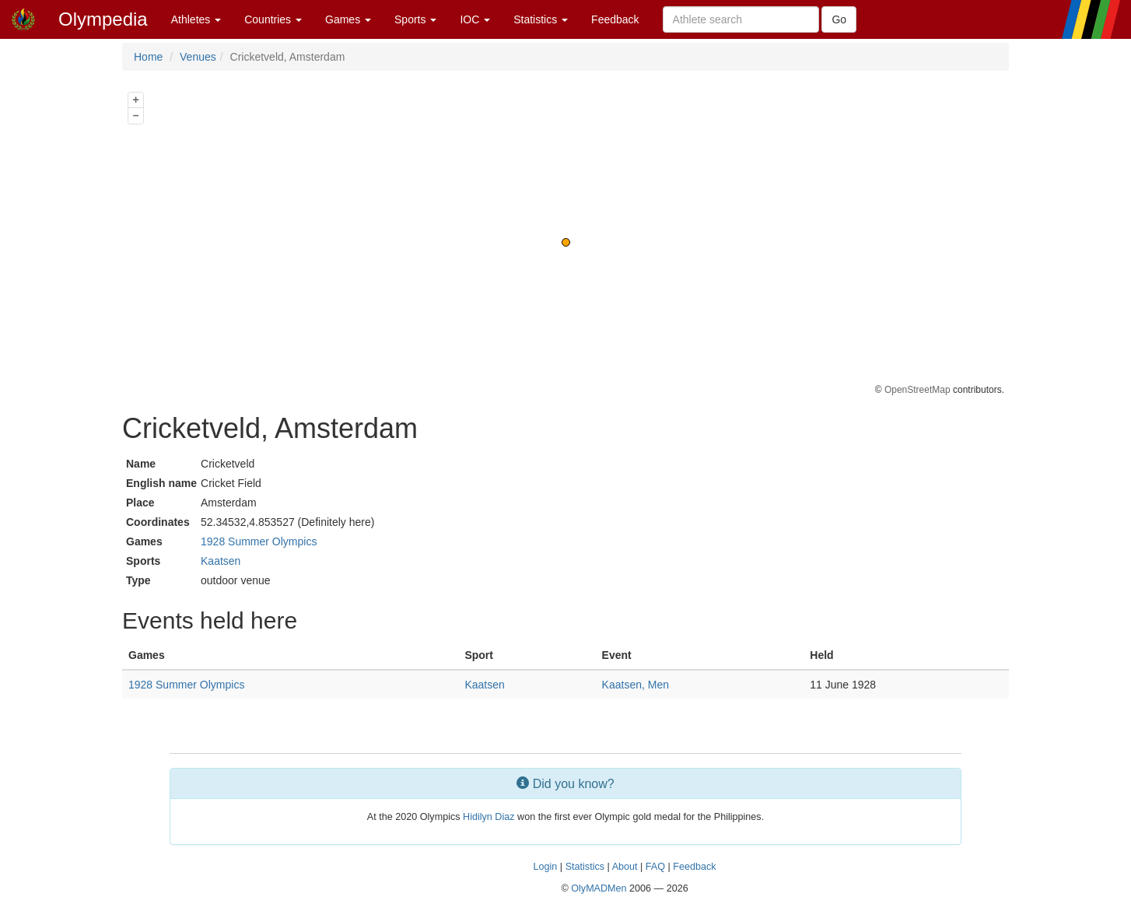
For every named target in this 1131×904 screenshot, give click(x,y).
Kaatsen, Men (635, 684)
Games (348, 19)
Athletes (196, 19)
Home (148, 57)
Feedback (615, 19)
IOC (475, 19)
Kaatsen (220, 561)
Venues (198, 57)
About (625, 866)
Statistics (540, 19)
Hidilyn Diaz (489, 816)
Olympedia (103, 19)
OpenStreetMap (917, 389)
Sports (415, 19)
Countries (273, 19)
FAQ (655, 866)
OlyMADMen (598, 888)
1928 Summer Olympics (259, 541)
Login (546, 866)
